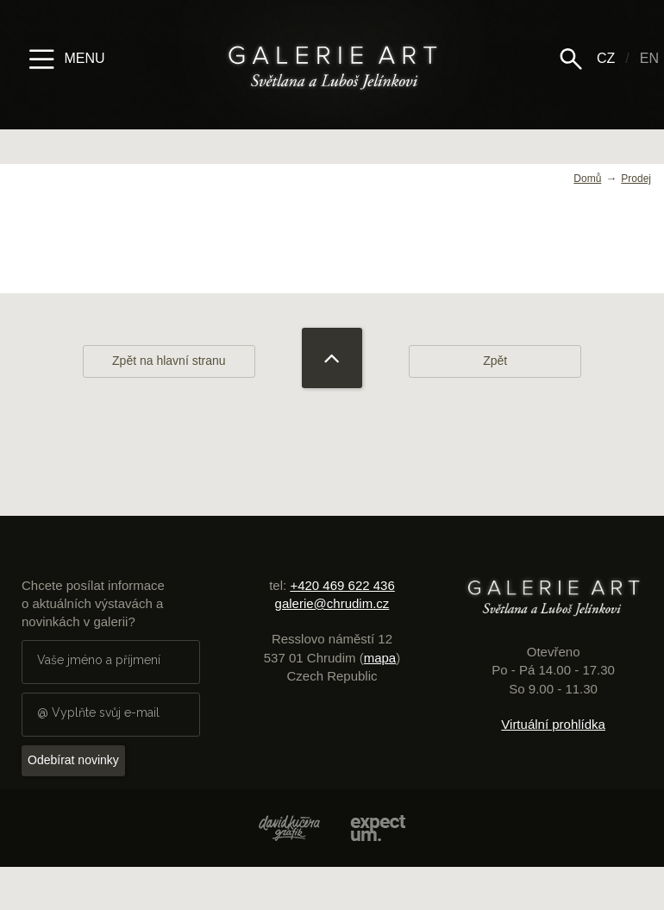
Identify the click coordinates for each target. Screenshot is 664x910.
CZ (606, 58)
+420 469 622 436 (342, 585)
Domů (587, 179)
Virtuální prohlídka (553, 724)
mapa (380, 657)
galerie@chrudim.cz (332, 603)
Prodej (636, 179)
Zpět (495, 360)
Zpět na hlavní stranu (169, 360)
